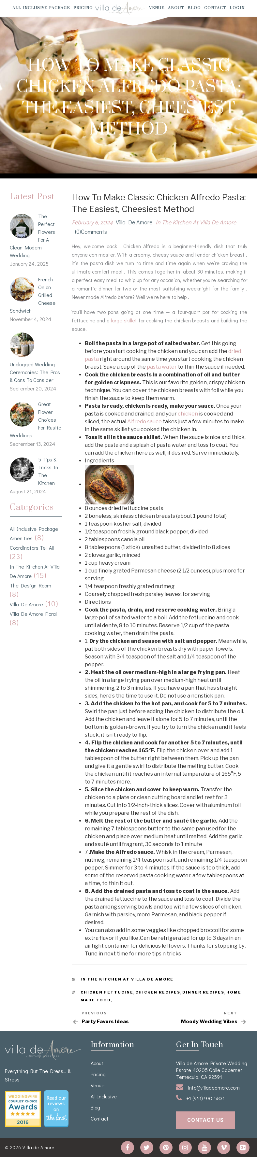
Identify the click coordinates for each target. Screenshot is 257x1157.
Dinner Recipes (203, 992)
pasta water (162, 367)
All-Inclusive (104, 1096)
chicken (188, 414)
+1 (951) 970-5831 (200, 1098)
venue (156, 8)
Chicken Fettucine (107, 992)
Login (237, 8)
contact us (205, 1120)
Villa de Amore (26, 604)
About (176, 8)
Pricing (83, 8)
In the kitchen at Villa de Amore (196, 223)
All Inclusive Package (41, 8)
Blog (194, 8)
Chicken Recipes (157, 992)
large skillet (124, 320)
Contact (215, 8)
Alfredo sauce (144, 421)
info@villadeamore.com (208, 1087)
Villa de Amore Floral (33, 613)
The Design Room (30, 585)
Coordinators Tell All (32, 547)
